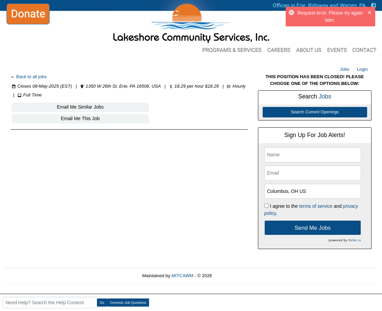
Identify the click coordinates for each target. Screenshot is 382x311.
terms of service (316, 206)
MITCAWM (182, 275)
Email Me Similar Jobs (51, 107)
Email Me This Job (133, 107)
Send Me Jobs (312, 228)
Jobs (344, 69)
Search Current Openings (315, 112)
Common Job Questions (128, 303)
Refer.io (355, 240)
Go (102, 303)
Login (362, 69)
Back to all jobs (28, 76)
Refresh (232, 275)
